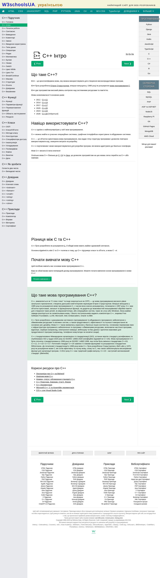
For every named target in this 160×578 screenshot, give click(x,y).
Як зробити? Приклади (109, 504)
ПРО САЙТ (141, 453)
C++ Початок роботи (11, 28)
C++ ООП (6, 127)
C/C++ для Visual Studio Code (49, 390)
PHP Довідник (78, 479)
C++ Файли (7, 152)
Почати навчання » (41, 279)
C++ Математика (9, 57)
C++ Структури (8, 82)
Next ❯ (127, 63)
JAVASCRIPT (34, 11)
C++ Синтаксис (8, 31)
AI (91, 11)
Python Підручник (47, 477)
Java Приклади (109, 490)
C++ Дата (6, 158)
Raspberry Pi (149, 117)
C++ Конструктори (10, 136)
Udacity (115, 525)
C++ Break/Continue (10, 76)
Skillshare (76, 525)
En (127, 54)
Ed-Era (81, 527)
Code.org (123, 525)
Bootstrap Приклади (109, 481)
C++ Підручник (47, 499)
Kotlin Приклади (109, 493)
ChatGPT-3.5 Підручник (47, 504)
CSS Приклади (109, 470)
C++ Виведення (9, 34)
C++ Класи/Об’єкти (10, 130)
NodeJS (149, 112)
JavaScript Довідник (78, 473)
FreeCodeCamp (86, 525)
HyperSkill (108, 525)
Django (149, 29)
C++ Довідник (8, 181)
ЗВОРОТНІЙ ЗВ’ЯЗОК (46, 453)
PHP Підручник (47, 479)
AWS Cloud (149, 136)
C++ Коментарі (8, 38)
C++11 (45, 100)
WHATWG (109, 527)
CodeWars (150, 525)
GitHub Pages (149, 126)
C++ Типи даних (9, 47)
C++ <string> (7, 197)
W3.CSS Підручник (46, 481)
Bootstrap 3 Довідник (78, 481)
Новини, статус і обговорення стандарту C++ (55, 379)
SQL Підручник (47, 475)
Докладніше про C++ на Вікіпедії (50, 374)
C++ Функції (7, 101)
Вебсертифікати (140, 464)
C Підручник (47, 497)
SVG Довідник (78, 504)
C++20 (45, 108)
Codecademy (43, 525)
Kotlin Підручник (46, 495)
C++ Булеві (7, 60)
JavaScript (149, 44)
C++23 (45, 111)
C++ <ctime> (7, 203)
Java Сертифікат (140, 488)
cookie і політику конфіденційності (112, 516)
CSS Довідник (78, 470)
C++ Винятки (7, 155)
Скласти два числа (10, 168)
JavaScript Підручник (47, 473)
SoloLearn (130, 525)
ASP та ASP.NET (149, 107)
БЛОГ (110, 453)
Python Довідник (78, 477)
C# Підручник (46, 502)
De (132, 54)
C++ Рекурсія (7, 117)
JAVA (77, 11)
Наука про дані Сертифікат (140, 479)
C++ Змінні (6, 41)
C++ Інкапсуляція (9, 142)
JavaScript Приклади (109, 473)
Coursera (52, 525)
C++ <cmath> (7, 194)
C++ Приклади (8, 213)
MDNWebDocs (99, 527)
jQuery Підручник (47, 486)
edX (58, 525)
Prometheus (73, 527)
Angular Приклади (109, 488)
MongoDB (149, 131)
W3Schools (89, 527)
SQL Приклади (109, 475)
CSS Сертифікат (140, 470)
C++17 (45, 105)
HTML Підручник (47, 468)
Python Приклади (109, 477)
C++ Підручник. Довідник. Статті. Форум (53, 382)
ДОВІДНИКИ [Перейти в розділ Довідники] (131, 11)
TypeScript (114, 11)
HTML (11, 11)
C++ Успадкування (10, 146)
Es (130, 54)
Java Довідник (78, 497)
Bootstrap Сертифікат (140, 497)
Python (149, 24)
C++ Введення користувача (14, 44)
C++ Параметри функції (12, 104)
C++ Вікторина (8, 223)
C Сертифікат (140, 490)
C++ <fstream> (8, 191)
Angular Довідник (78, 493)
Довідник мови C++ (44, 376)
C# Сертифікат (140, 495)
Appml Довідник (78, 488)
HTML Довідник (78, 468)
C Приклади (109, 495)
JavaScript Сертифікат (140, 473)
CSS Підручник (47, 470)
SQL (46, 11)
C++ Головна (7, 22)
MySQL (149, 97)
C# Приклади (109, 499)
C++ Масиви (7, 79)
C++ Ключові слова (10, 184)
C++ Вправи (7, 219)
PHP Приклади (109, 479)
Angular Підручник (47, 488)
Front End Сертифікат (140, 475)
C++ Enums (7, 85)
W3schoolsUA (32, 4)
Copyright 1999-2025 (63, 520)
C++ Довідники (8, 88)
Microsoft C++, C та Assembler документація (55, 387)
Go (149, 73)
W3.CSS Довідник (78, 486)
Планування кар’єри (140, 502)
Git (149, 121)
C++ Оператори (9, 50)
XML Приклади (109, 502)
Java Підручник (47, 493)
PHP (55, 11)
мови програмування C (120, 86)
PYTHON (66, 11)
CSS (20, 11)
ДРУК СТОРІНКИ (78, 453)
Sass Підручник (47, 490)
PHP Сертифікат (140, 486)
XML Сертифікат (140, 499)
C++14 (45, 102)
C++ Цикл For (8, 72)
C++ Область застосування (13, 114)
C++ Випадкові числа (11, 171)
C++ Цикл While (9, 69)
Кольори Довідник (78, 499)
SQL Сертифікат (140, 484)
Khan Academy (66, 525)
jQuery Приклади (109, 486)
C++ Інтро (6, 25)
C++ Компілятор (9, 216)
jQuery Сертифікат (140, 481)
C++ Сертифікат (9, 226)
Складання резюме (140, 504)
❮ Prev (37, 63)
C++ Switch (7, 66)
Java (68, 155)
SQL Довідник (78, 475)
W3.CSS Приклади (109, 484)
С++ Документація (44, 385)
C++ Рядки (6, 53)
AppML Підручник (47, 484)
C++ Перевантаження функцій (11, 109)
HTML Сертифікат (140, 468)
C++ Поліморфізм (9, 149)
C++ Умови (6, 63)
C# (85, 11)
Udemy (34, 525)
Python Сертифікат (140, 477)
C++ (149, 59)
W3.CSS (100, 11)
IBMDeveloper (140, 525)
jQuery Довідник (78, 490)
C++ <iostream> (8, 187)
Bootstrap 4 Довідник (78, 484)
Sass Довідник (78, 495)
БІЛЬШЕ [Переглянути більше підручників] (148, 11)
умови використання (93, 516)
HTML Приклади (109, 468)
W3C (116, 527)
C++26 (45, 114)
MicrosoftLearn (98, 525)
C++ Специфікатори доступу (14, 139)
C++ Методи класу (10, 133)
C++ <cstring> (8, 200)
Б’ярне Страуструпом (60, 86)
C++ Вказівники (8, 91)
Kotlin (149, 39)
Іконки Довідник (78, 502)
